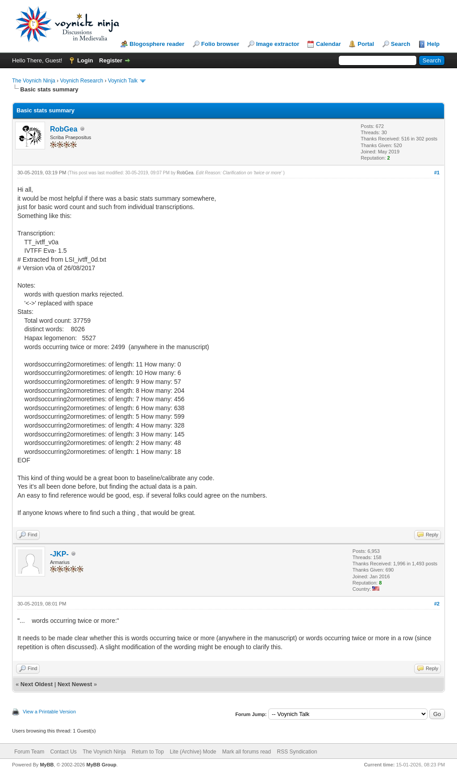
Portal (365, 44)
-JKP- (59, 554)
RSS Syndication (297, 752)
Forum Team (29, 752)
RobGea (63, 129)
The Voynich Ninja (33, 81)
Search (400, 44)
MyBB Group (101, 764)
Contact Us (63, 752)
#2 (437, 603)
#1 (437, 172)
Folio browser (220, 44)
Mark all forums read (246, 752)
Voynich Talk (123, 81)
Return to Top (148, 752)
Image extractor (277, 44)
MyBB (47, 764)
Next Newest (75, 684)
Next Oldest (37, 684)
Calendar (328, 44)
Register (110, 60)
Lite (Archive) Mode (193, 752)
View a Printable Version (49, 711)
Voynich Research (81, 81)
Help (433, 44)
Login (85, 60)
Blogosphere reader (156, 44)
